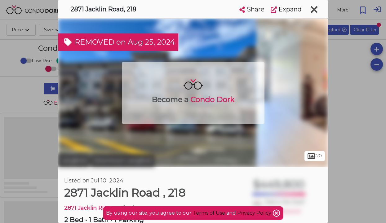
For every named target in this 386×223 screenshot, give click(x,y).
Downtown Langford (123, 160)
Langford (73, 160)
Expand (286, 9)
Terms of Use (209, 213)
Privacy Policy (255, 213)
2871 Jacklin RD (85, 207)
